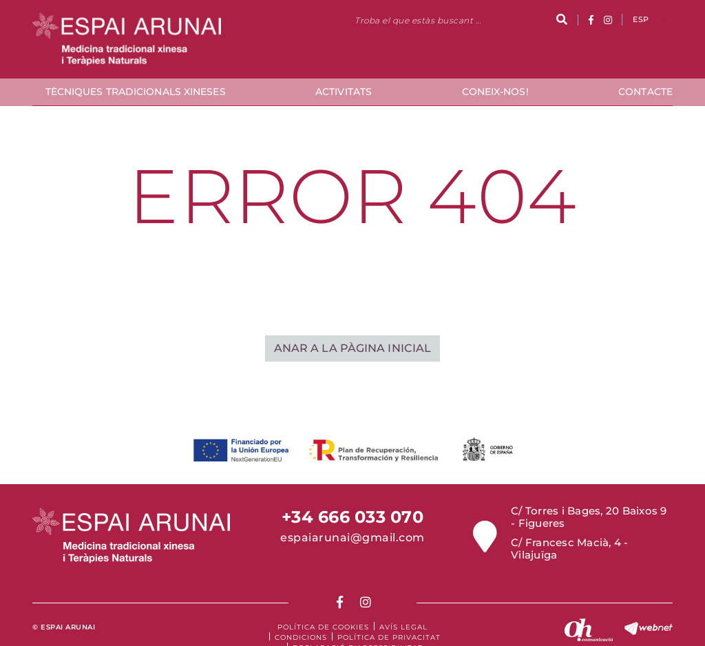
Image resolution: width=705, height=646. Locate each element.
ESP (641, 19)
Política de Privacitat (389, 637)
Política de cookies (323, 627)
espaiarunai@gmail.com (352, 537)
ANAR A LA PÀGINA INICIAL (352, 348)
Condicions (301, 637)
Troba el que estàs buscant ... (418, 20)
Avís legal (403, 627)
